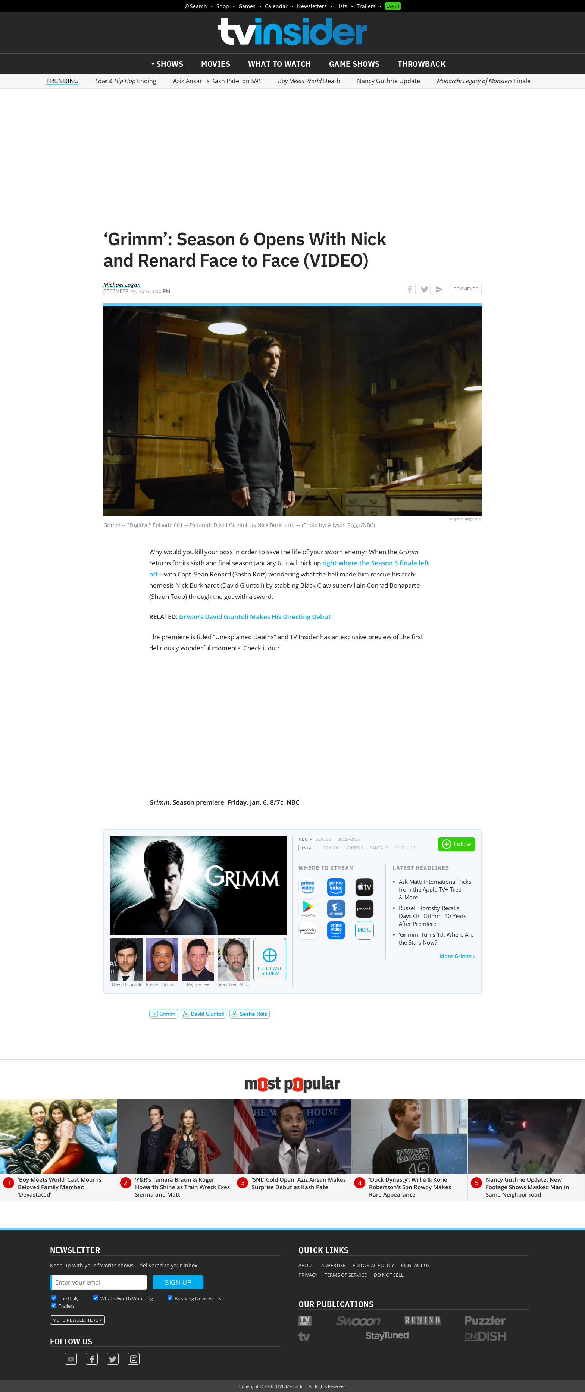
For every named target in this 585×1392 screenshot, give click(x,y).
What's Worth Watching (126, 1298)
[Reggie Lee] (198, 962)
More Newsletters (75, 1320)
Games (247, 6)
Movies (215, 63)
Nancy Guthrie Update (388, 81)
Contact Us (415, 1265)
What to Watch (279, 63)
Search (198, 6)
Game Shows (354, 63)
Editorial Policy (373, 1265)
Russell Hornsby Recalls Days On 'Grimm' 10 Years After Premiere (432, 915)
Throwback (422, 63)
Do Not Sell (389, 1275)
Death (309, 81)
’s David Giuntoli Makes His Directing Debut (255, 616)
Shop (222, 6)
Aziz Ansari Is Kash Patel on (217, 81)
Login (393, 5)
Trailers (366, 6)
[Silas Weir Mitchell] (234, 962)
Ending (125, 81)
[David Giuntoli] (126, 962)
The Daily (69, 1298)
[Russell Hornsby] (162, 962)
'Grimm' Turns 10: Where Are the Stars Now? (436, 938)
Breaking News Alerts (198, 1298)
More (364, 930)
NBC (303, 839)
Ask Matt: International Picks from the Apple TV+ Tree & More (435, 889)
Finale (484, 81)
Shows (170, 63)
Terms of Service (346, 1275)
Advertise (333, 1265)
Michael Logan (122, 284)
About (306, 1265)
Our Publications (335, 1303)
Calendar (276, 6)
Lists (341, 6)
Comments (465, 289)
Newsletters (312, 6)
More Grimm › (457, 955)
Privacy (307, 1275)
